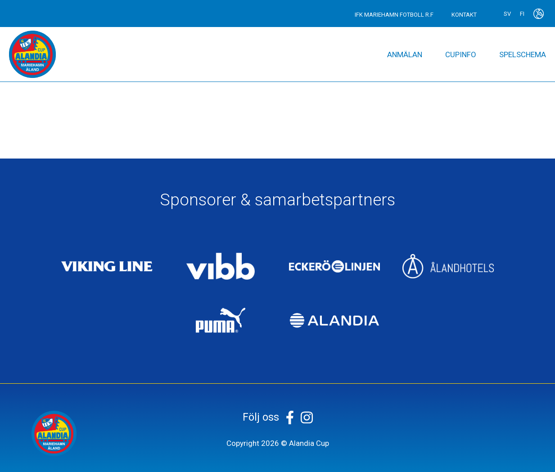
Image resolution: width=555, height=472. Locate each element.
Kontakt (464, 14)
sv (507, 13)
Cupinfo (460, 54)
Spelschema (522, 54)
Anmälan (404, 54)
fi (522, 13)
